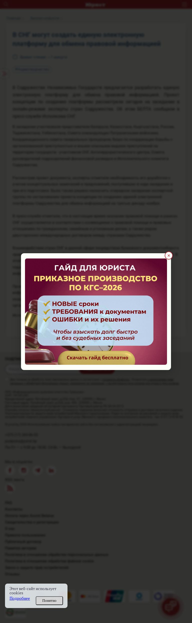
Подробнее (20, 598)
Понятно (49, 601)
